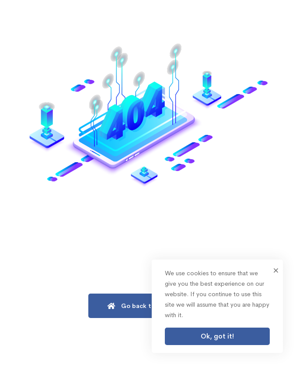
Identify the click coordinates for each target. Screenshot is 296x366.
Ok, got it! (217, 336)
